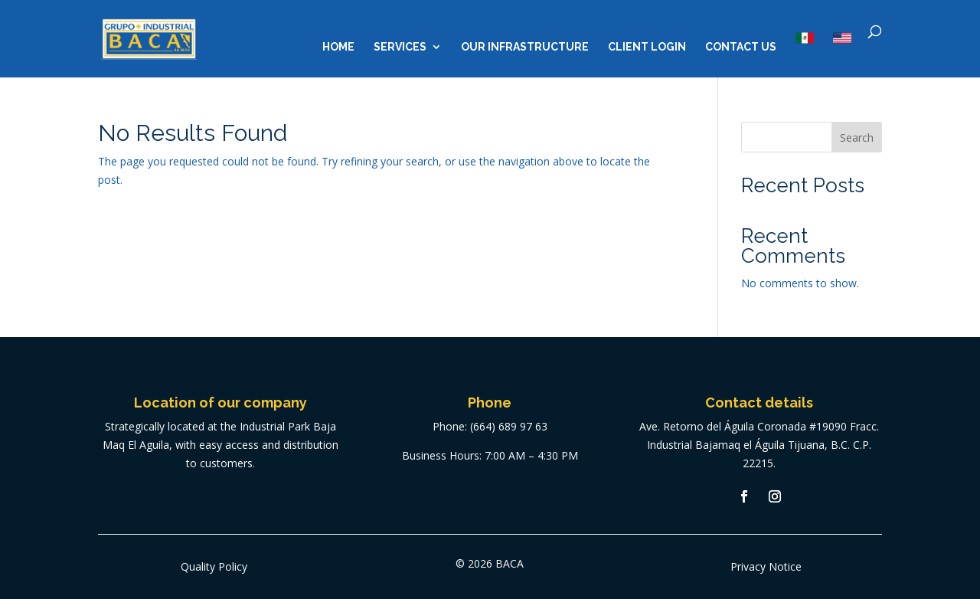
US (842, 38)
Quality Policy (214, 566)
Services (400, 47)
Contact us (740, 47)
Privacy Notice (766, 566)
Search (857, 137)
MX (804, 38)
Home (338, 47)
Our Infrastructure (525, 47)
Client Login (647, 47)
